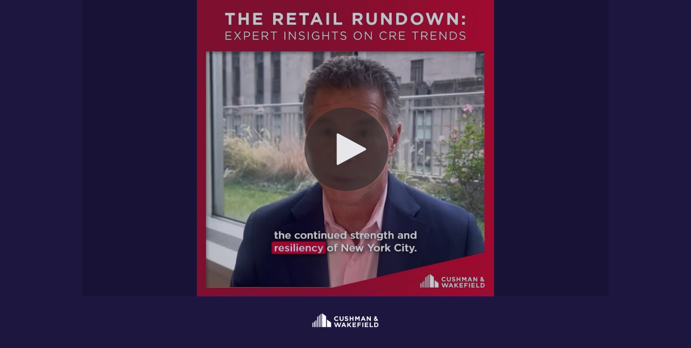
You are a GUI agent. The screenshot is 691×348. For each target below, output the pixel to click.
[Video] (345, 148)
